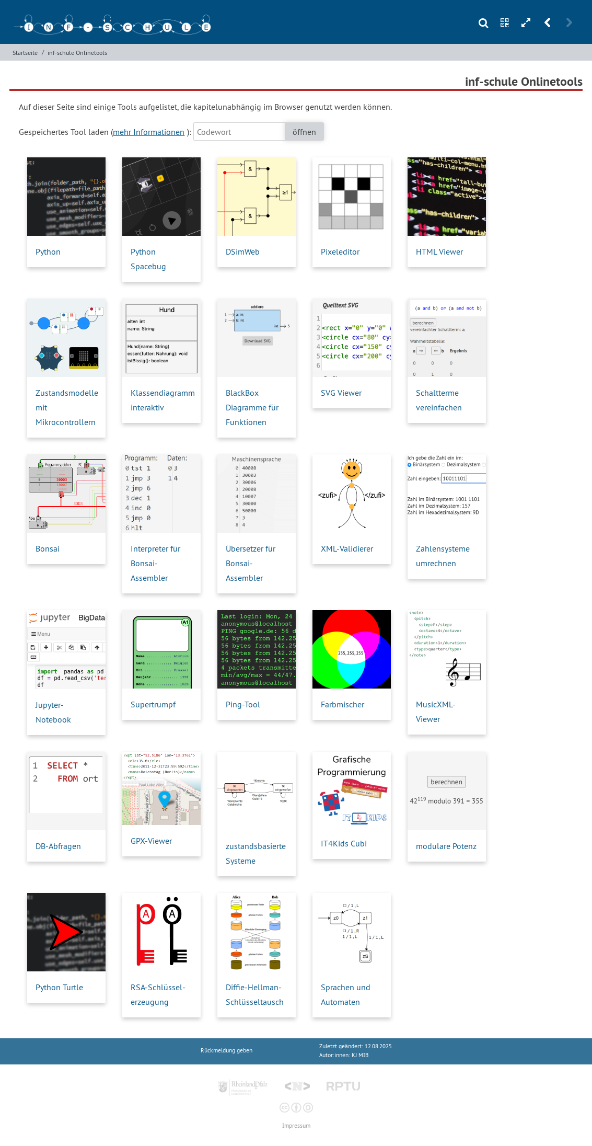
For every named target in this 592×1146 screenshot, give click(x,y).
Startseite (25, 52)
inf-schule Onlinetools (77, 52)
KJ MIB (360, 1055)
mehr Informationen (148, 132)
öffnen (304, 132)
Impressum (296, 1125)
